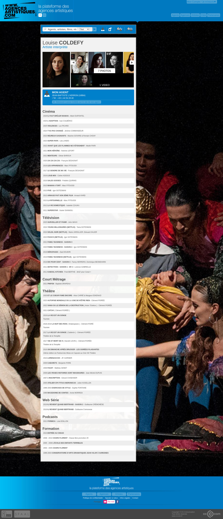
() (82, 95)
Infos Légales (125, 498)
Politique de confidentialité (93, 498)
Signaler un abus (111, 498)
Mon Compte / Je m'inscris (200, 2)
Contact (135, 498)
